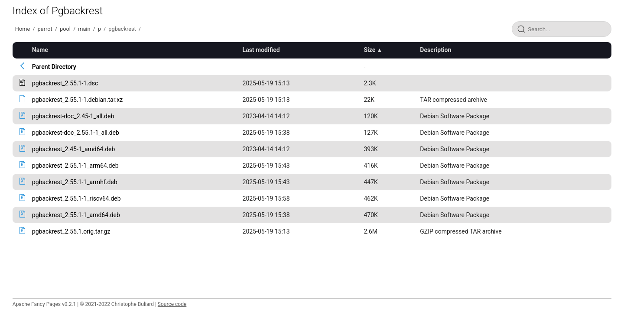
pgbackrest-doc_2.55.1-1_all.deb (75, 132)
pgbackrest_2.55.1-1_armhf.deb (74, 182)
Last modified (261, 49)
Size (369, 49)
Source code (172, 304)
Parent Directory (54, 66)
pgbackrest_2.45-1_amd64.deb (73, 149)
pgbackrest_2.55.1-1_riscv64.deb (76, 198)
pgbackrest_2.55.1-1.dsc (65, 83)
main (84, 29)
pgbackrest (122, 29)
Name (40, 49)
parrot (45, 29)
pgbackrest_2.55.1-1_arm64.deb (75, 165)
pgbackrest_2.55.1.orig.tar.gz (71, 231)
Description (435, 49)
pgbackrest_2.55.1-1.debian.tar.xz (77, 99)
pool (65, 29)
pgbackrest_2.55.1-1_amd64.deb (76, 214)
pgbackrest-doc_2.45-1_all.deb (73, 116)
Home (22, 29)
